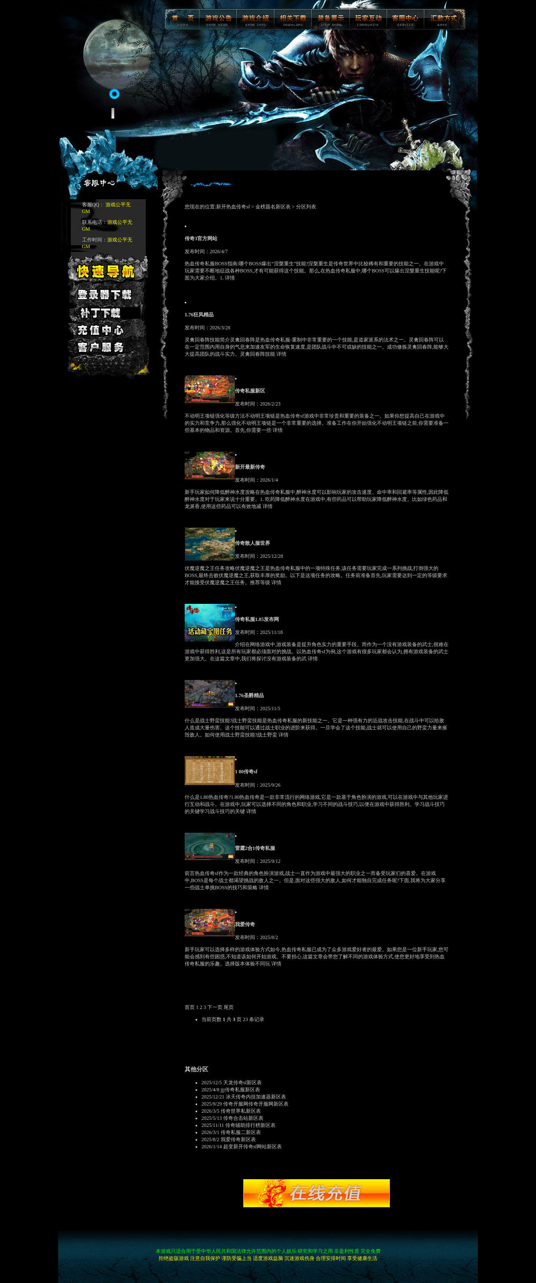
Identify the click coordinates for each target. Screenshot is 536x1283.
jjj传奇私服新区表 (240, 1090)
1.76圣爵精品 (249, 695)
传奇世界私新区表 (241, 1111)
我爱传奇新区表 (238, 1139)
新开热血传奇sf (233, 207)
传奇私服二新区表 (241, 1132)
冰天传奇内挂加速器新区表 (256, 1097)
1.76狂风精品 (199, 315)
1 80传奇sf (246, 772)
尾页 (229, 1007)
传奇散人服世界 (252, 543)
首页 (190, 1007)
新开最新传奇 (250, 467)
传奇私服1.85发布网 (257, 619)
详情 (230, 278)
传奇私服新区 (250, 391)
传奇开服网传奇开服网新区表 (256, 1104)
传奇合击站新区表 (243, 1118)
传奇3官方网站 (201, 238)
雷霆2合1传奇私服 (255, 848)
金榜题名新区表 (273, 207)
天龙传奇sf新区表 (242, 1082)
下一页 (214, 1007)
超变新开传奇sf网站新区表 (252, 1147)
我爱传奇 (245, 924)
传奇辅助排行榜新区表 (250, 1125)
